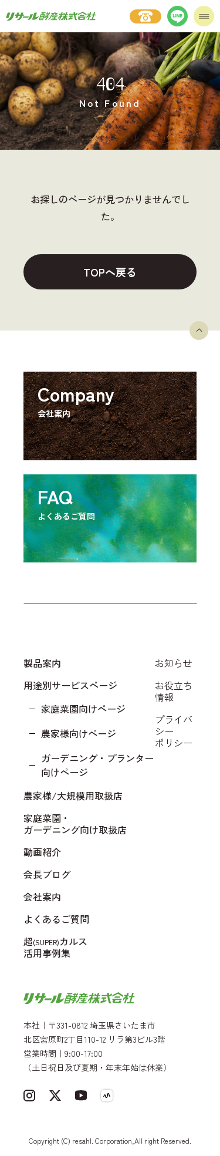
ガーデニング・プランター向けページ (97, 765)
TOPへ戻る (110, 271)
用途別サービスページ (70, 685)
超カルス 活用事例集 (55, 947)
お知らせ (173, 663)
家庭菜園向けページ (83, 709)
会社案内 (42, 896)
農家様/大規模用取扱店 (73, 795)
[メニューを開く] (204, 16)
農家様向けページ (78, 733)
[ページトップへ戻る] (198, 330)
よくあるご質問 (56, 919)
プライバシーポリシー (173, 731)
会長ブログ (46, 874)
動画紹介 (42, 852)
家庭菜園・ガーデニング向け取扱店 (75, 823)
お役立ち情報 (173, 691)
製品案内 (42, 663)
